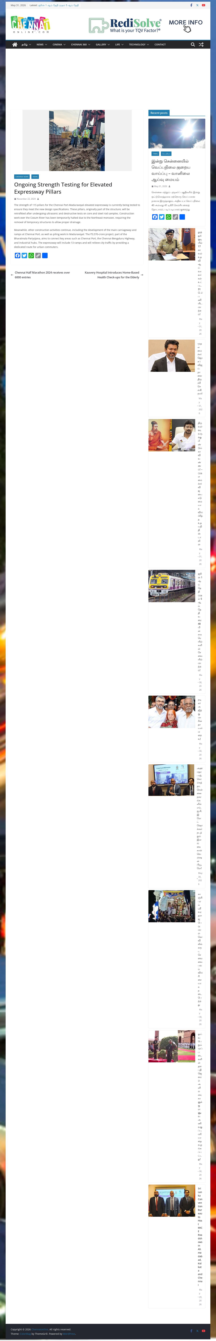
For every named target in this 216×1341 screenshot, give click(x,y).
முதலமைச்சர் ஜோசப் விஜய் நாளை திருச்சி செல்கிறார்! (200, 368)
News (40, 44)
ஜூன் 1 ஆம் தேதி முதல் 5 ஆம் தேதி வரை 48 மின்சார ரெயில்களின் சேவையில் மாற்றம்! (200, 622)
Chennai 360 (79, 44)
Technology (137, 44)
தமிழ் (24, 44)
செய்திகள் (166, 153)
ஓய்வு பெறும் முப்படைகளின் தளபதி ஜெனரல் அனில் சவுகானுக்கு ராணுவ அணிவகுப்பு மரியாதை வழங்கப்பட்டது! (200, 1096)
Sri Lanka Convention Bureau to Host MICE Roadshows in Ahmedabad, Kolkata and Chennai (200, 1236)
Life (117, 44)
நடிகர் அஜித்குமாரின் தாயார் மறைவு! (200, 719)
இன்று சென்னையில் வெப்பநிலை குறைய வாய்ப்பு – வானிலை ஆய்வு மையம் (171, 170)
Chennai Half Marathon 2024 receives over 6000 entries (41, 275)
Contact (159, 44)
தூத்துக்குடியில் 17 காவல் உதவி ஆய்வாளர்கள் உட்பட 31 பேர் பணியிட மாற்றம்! (200, 273)
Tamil (155, 153)
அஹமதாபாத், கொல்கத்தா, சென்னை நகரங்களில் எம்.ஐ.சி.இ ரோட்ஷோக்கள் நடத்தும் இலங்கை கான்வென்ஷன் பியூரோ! (200, 818)
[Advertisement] (108, 84)
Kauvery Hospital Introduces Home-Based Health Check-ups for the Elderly (113, 275)
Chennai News (22, 176)
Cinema (57, 44)
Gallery (101, 44)
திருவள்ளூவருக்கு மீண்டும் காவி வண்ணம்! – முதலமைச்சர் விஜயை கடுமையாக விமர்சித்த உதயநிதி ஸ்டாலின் (200, 483)
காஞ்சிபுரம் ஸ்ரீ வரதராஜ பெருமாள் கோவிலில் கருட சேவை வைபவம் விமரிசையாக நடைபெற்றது (200, 949)
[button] (29, 44)
